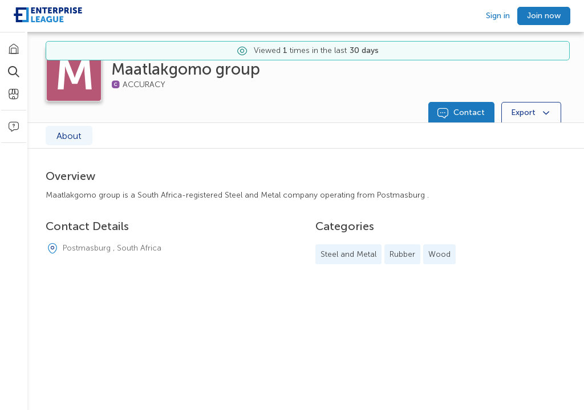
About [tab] (69, 135)
